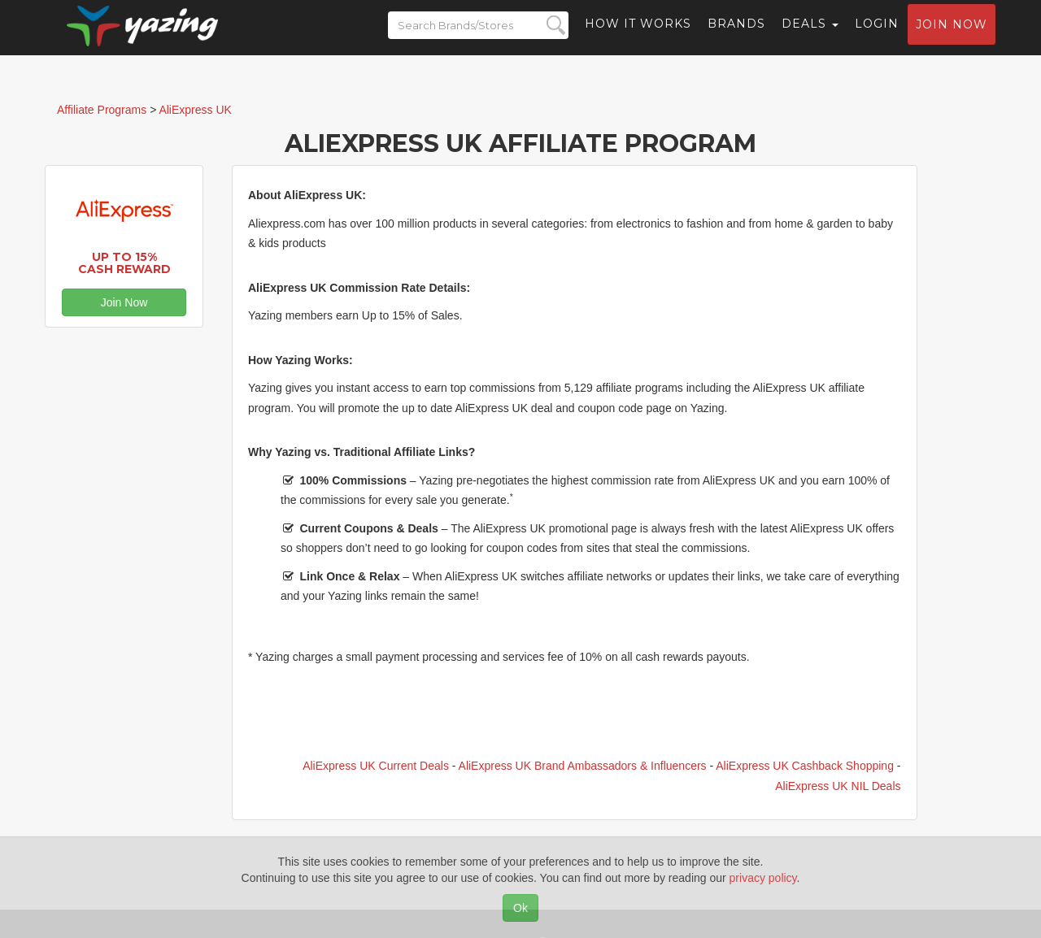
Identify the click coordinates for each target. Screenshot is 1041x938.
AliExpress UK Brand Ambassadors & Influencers (583, 765)
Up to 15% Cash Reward (124, 263)
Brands (736, 36)
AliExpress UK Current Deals (376, 765)
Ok (520, 907)
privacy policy (763, 877)
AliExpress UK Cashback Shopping (805, 765)
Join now (951, 37)
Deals (810, 36)
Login (877, 36)
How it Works (638, 36)
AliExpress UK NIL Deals (837, 786)
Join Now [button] (124, 302)
